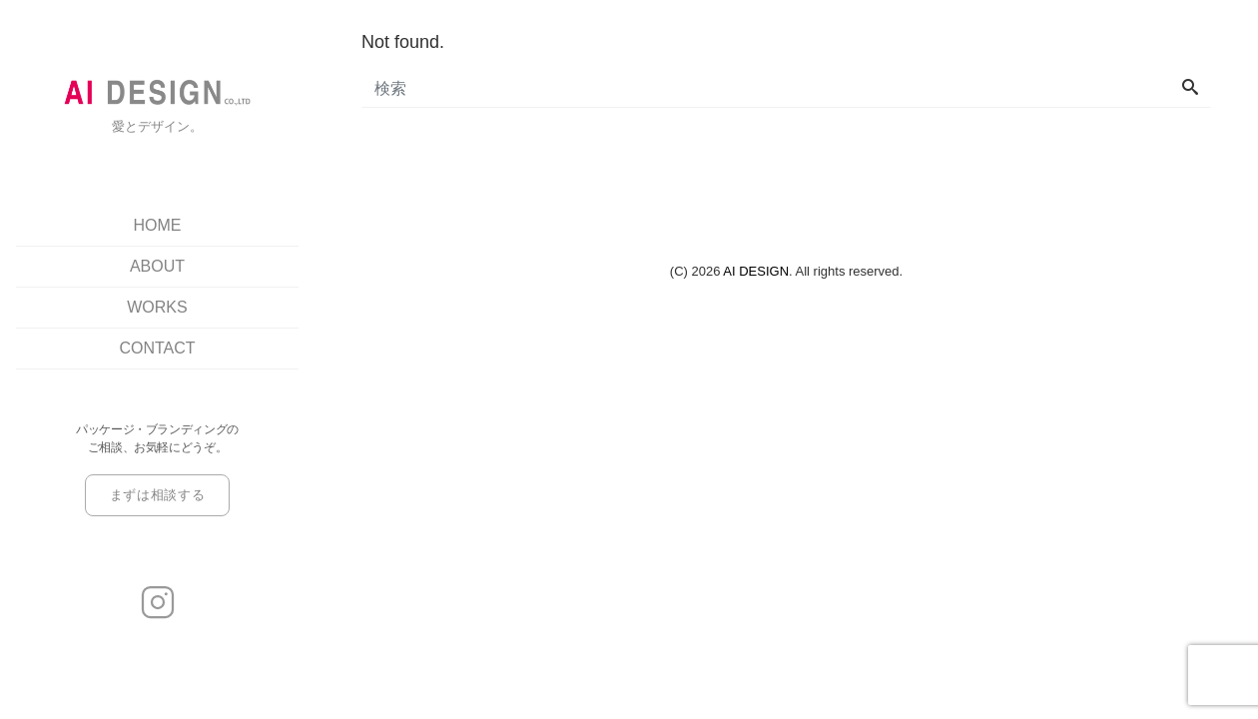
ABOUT (157, 266)
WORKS (157, 307)
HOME (158, 225)
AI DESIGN (756, 271)
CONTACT (157, 348)
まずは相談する (158, 494)
